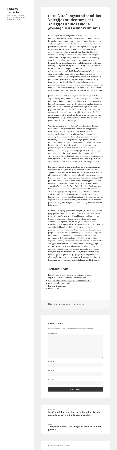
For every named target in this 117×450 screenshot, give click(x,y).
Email (51, 371)
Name (51, 362)
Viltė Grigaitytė (65, 304)
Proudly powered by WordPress (58, 445)
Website (51, 379)
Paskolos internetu (13, 10)
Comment (52, 333)
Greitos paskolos (79, 304)
